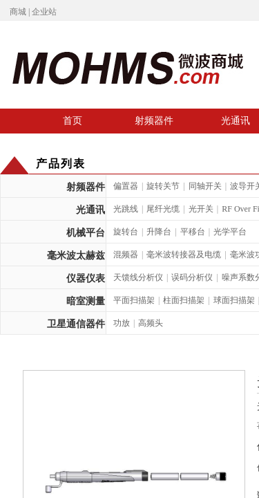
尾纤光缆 (163, 209)
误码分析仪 (192, 277)
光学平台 (230, 232)
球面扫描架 (234, 300)
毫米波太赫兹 (76, 255)
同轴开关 (205, 186)
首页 (72, 120)
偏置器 (125, 186)
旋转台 (125, 232)
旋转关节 (163, 186)
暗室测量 (85, 301)
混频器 (125, 254)
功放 (121, 323)
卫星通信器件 (76, 324)
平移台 (192, 232)
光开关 (201, 209)
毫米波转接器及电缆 (183, 254)
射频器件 (154, 120)
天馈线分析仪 (138, 277)
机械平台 (85, 233)
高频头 (150, 323)
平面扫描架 (134, 300)
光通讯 (90, 210)
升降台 (158, 232)
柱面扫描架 (183, 300)
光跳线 (125, 209)
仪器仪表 (85, 278)
